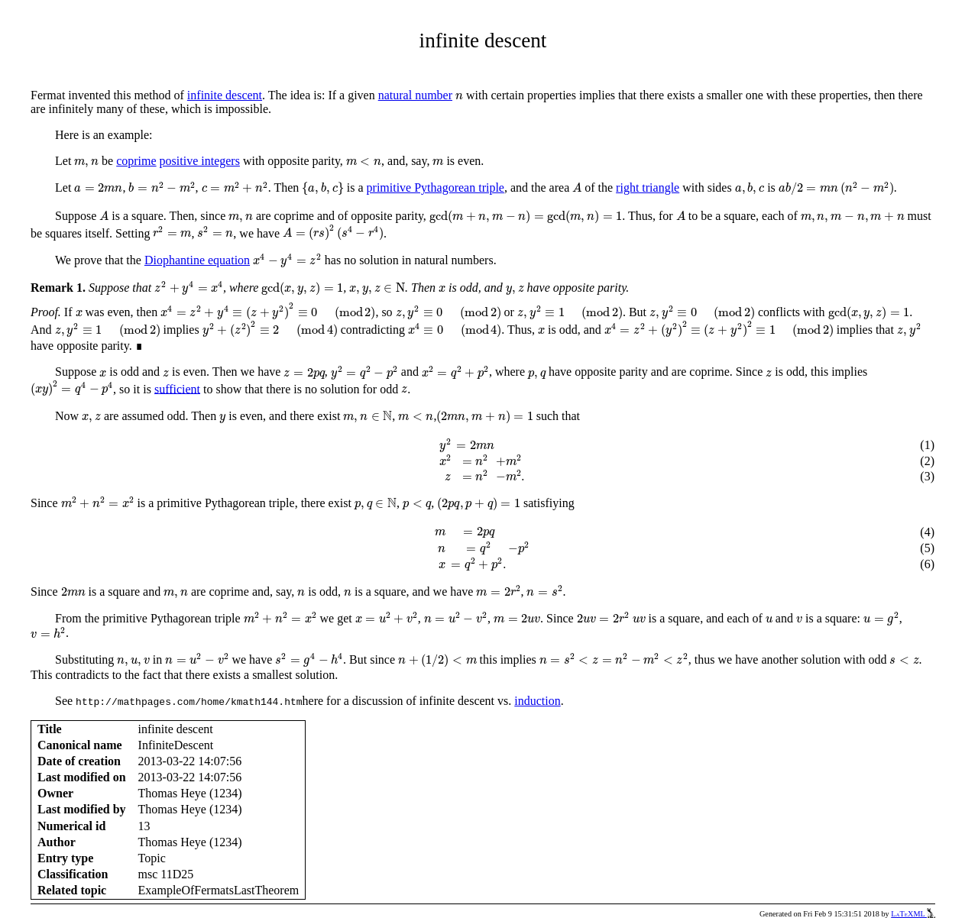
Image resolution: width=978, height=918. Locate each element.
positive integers (200, 160)
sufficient (177, 388)
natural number (415, 95)
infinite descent (224, 95)
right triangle (647, 187)
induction (537, 700)
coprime (136, 160)
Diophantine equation (197, 260)
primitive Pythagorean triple (435, 187)
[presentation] (459, 96)
